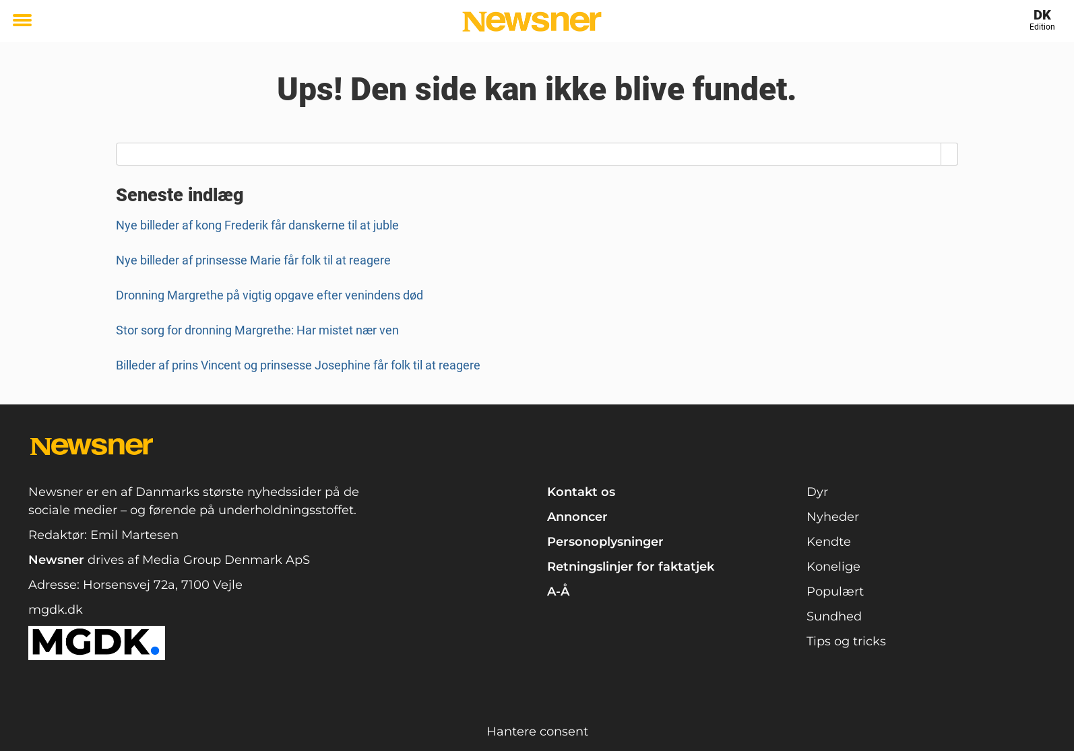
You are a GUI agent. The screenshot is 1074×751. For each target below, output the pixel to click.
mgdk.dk (55, 609)
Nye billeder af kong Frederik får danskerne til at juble (257, 225)
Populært (835, 591)
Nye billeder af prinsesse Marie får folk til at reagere (253, 260)
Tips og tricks (846, 641)
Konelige (833, 566)
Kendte (829, 541)
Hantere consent (537, 731)
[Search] (949, 154)
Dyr (817, 492)
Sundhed (834, 616)
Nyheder (833, 516)
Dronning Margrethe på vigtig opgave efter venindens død (269, 295)
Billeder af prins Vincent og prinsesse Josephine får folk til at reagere (298, 365)
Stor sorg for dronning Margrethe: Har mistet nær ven (257, 330)
